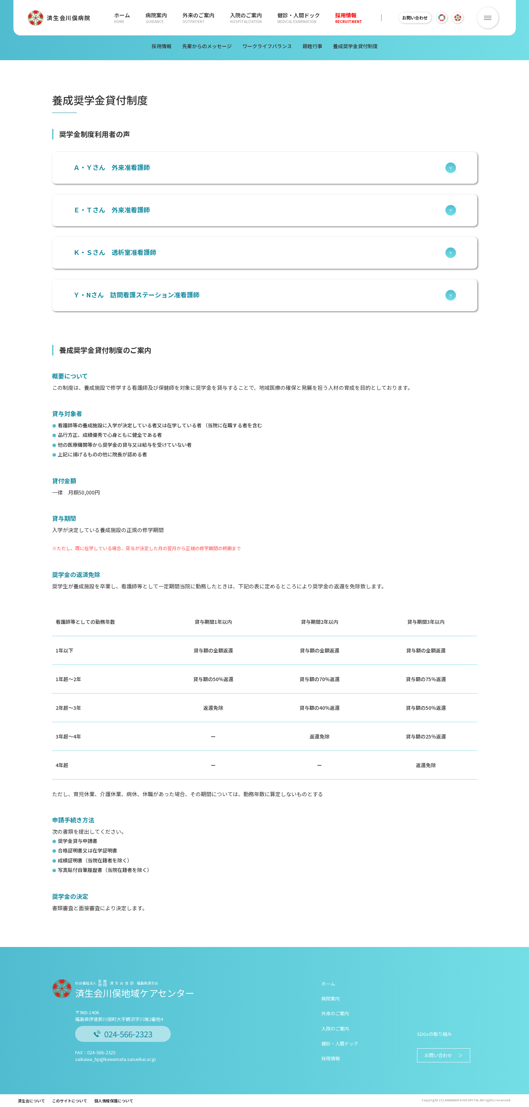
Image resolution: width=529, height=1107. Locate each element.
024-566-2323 (123, 1033)
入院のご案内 (244, 17)
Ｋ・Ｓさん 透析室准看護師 (264, 252)
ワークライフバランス (267, 46)
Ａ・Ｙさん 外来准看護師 (264, 167)
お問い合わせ (415, 18)
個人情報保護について (113, 1100)
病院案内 (155, 17)
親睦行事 (312, 46)
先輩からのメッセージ (207, 46)
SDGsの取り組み (434, 1034)
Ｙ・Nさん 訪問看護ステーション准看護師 (264, 295)
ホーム (122, 17)
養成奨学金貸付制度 (355, 46)
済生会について (31, 1100)
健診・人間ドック (295, 17)
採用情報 (345, 17)
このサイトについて (69, 1100)
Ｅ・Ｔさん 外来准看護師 (264, 210)
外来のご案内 (197, 17)
